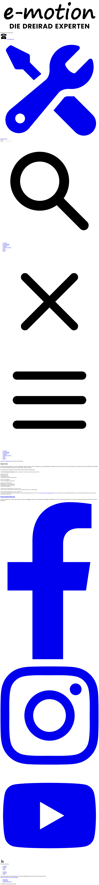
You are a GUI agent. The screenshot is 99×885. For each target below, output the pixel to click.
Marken (4, 867)
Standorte (5, 246)
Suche (2, 140)
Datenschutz (5, 880)
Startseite (2, 461)
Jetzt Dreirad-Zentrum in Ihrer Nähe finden (9, 877)
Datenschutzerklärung (8, 497)
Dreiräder (5, 243)
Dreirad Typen (6, 245)
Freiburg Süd (8, 461)
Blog (4, 251)
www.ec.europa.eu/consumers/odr (46, 492)
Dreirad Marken (6, 244)
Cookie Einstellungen (7, 881)
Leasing (4, 249)
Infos (4, 248)
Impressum (5, 879)
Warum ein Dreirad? (7, 247)
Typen (4, 868)
